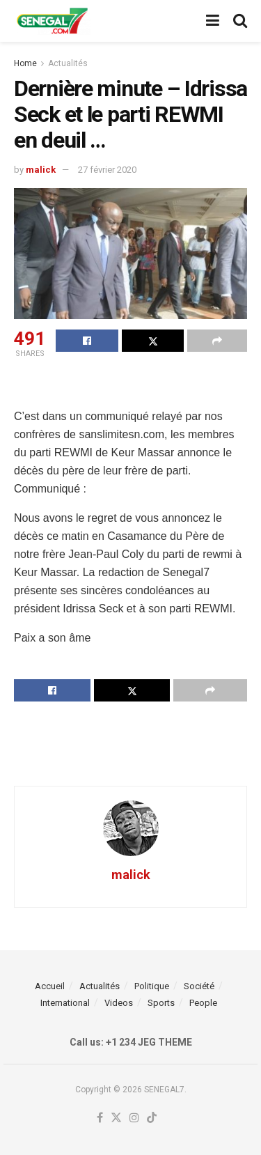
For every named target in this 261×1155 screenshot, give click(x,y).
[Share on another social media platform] (217, 341)
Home (25, 63)
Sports (161, 1003)
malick (41, 169)
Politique (151, 986)
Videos (118, 1003)
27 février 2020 (107, 169)
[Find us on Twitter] (116, 1118)
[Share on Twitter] (153, 341)
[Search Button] (240, 21)
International (65, 1003)
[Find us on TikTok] (152, 1118)
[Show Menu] (212, 21)
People (203, 1003)
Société (199, 986)
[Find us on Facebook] (100, 1118)
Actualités (68, 63)
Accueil (50, 986)
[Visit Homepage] (52, 21)
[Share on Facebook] (87, 341)
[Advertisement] (130, 385)
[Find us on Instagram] (134, 1118)
